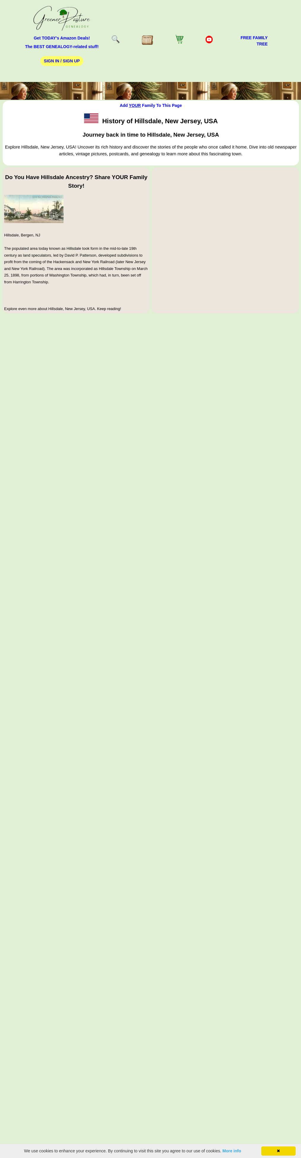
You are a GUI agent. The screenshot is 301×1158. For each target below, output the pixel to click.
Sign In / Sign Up (62, 61)
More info (231, 1150)
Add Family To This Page (151, 105)
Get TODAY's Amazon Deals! (62, 38)
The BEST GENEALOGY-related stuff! (61, 46)
